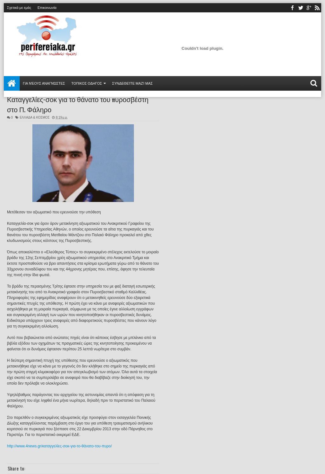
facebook (292, 7)
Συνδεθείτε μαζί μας (132, 83)
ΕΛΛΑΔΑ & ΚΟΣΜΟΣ (35, 117)
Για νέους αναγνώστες (44, 83)
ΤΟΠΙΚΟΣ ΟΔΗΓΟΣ (86, 83)
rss (317, 7)
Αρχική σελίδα (12, 83)
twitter (300, 7)
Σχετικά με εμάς (19, 8)
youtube (309, 7)
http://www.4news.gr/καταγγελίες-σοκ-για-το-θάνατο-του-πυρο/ (59, 446)
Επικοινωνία (46, 8)
